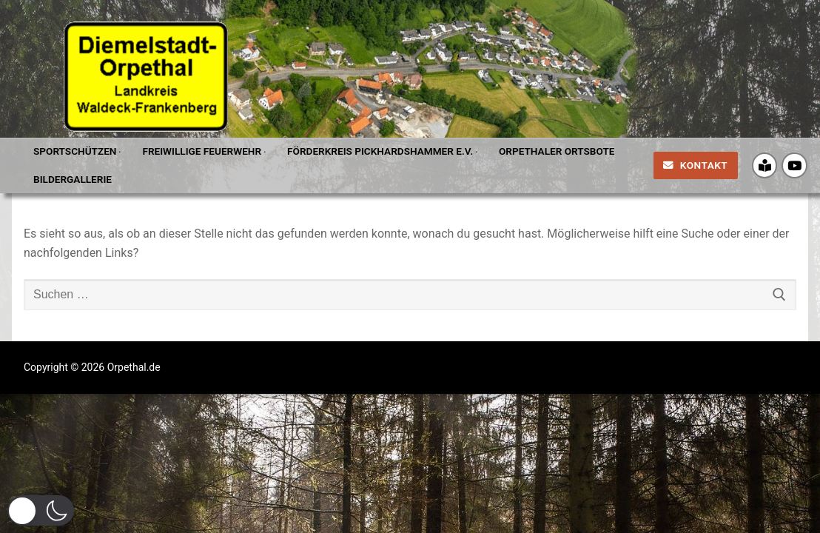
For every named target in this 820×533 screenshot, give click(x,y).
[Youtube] (794, 165)
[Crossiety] (765, 165)
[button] (40, 510)
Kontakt (695, 165)
